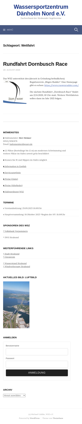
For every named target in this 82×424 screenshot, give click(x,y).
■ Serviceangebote (12, 172)
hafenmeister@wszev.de (21, 144)
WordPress (35, 418)
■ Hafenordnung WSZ (13, 191)
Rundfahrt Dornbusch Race (35, 64)
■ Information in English (14, 166)
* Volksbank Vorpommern (15, 231)
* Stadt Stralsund (11, 254)
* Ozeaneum (9, 257)
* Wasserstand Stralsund (15, 263)
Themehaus (58, 418)
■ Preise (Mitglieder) (13, 185)
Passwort (10, 358)
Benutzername (12, 346)
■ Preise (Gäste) (10, 179)
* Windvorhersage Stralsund (16, 266)
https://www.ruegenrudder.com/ (61, 85)
